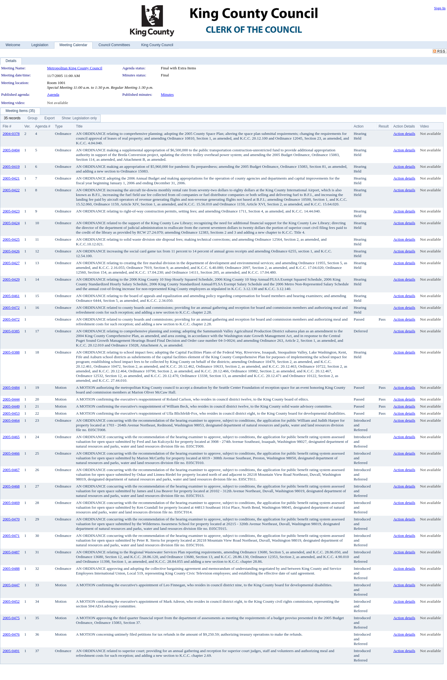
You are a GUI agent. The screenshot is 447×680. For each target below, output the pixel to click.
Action (358, 126)
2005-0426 (11, 251)
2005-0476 (11, 634)
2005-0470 (11, 519)
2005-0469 (11, 502)
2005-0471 (11, 535)
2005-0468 (11, 486)
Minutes (167, 94)
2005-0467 (11, 470)
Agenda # (42, 126)
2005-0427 (11, 263)
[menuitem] (12, 118)
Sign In (440, 8)
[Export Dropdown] (49, 118)
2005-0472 (11, 307)
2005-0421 (11, 178)
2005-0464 (11, 420)
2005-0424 (11, 223)
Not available (57, 103)
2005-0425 (11, 239)
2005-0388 (11, 352)
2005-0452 (11, 601)
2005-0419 (11, 166)
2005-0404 (11, 150)
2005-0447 (11, 585)
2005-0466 (11, 453)
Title (79, 126)
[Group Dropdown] (32, 118)
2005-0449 (11, 406)
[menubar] (50, 118)
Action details (404, 133)
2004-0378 (11, 133)
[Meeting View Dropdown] (79, 118)
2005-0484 (11, 387)
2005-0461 (11, 296)
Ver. (27, 126)
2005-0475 (11, 618)
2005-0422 (11, 190)
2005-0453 (11, 413)
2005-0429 (11, 279)
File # (7, 126)
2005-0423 (11, 211)
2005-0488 (11, 568)
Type (59, 126)
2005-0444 (11, 399)
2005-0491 (11, 651)
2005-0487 (11, 552)
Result (383, 126)
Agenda (53, 94)
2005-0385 (11, 331)
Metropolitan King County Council (74, 68)
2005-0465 (11, 437)
